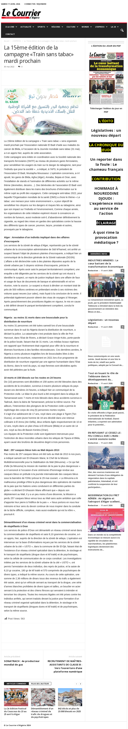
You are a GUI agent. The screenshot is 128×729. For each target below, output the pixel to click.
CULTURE (72, 27)
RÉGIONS (57, 27)
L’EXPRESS (101, 27)
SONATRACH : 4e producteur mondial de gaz (22, 662)
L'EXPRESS (16, 41)
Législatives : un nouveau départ (103, 321)
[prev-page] (76, 683)
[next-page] (80, 683)
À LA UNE (11, 27)
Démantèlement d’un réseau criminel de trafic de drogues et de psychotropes (42, 712)
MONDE (87, 27)
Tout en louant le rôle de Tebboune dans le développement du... (103, 376)
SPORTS (43, 27)
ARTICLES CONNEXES (16, 683)
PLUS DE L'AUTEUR (40, 683)
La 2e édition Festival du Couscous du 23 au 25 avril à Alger (15, 711)
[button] (122, 30)
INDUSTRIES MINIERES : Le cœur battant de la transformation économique (106, 263)
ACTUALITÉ (27, 27)
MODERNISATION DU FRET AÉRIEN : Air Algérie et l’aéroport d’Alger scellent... (105, 498)
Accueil (6, 41)
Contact (10, 34)
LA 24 (115, 27)
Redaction (93, 270)
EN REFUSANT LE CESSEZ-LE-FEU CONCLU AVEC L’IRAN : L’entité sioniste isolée (105, 436)
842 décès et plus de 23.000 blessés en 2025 (69, 710)
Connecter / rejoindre (35, 4)
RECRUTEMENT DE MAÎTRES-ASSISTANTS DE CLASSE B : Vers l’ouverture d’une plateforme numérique (65, 666)
